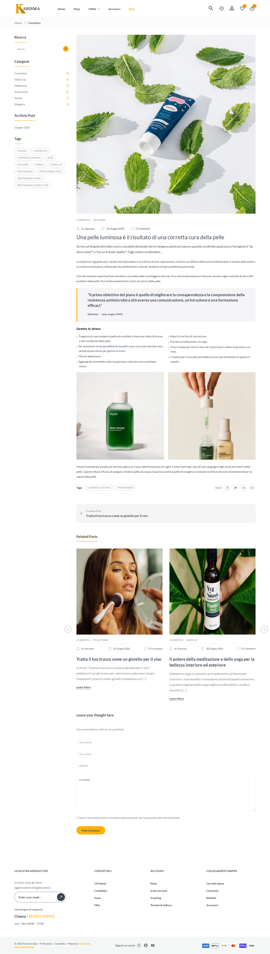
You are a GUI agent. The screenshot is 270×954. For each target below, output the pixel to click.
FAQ (97, 905)
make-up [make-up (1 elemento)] (56, 164)
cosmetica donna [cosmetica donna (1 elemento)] (29, 157)
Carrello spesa (215, 883)
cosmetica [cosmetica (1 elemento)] (40, 150)
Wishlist (211, 897)
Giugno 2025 (22, 127)
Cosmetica (34, 22)
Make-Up (192, 640)
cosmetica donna (99, 487)
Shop (153, 883)
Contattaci (100, 890)
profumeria (125, 487)
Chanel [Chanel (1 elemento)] (22, 150)
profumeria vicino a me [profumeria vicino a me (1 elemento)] (32, 185)
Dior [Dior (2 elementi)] (50, 157)
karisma (89, 228)
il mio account (158, 890)
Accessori (212, 905)
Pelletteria (100, 640)
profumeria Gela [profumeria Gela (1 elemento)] (51, 171)
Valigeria (99, 219)
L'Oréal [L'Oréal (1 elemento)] (39, 164)
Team (97, 897)
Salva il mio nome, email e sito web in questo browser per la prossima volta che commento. (129, 817)
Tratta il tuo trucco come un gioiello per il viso (118, 659)
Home (18, 22)
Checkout (212, 890)
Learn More (83, 687)
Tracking (155, 897)
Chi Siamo (100, 883)
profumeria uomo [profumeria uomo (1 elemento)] (29, 178)
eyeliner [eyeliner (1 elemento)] (22, 164)
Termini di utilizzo (161, 905)
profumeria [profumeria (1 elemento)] (25, 171)
